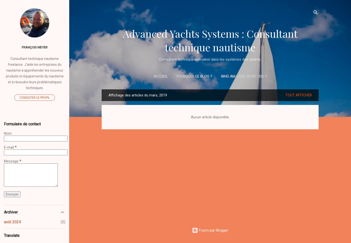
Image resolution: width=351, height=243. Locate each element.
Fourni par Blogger (210, 230)
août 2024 (12, 222)
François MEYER (35, 47)
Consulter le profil (35, 97)
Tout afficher (298, 95)
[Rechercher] (316, 13)
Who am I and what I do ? (244, 76)
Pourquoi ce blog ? (194, 76)
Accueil (161, 76)
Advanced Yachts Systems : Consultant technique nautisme (210, 40)
